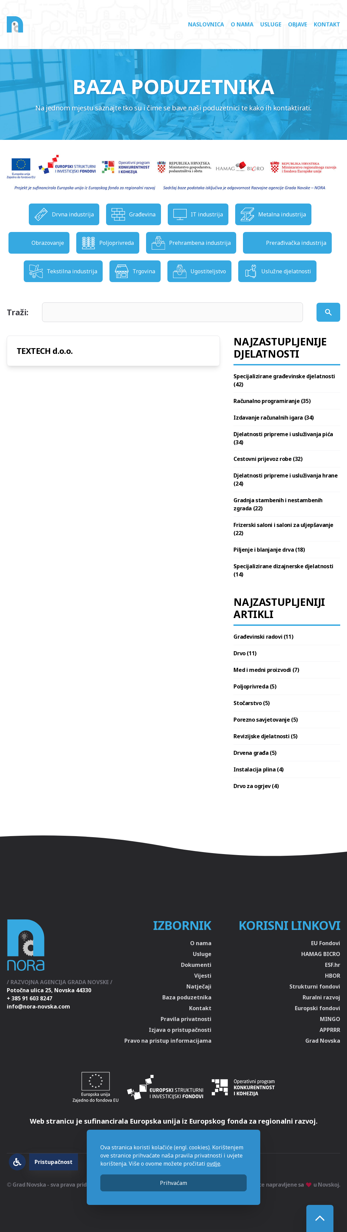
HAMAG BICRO (320, 954)
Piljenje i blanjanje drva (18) (269, 549)
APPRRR (330, 1030)
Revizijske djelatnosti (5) (265, 736)
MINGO (330, 1019)
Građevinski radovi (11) (263, 636)
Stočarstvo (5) (251, 703)
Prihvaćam (173, 1183)
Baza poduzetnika (186, 997)
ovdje (213, 1163)
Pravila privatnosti (186, 1019)
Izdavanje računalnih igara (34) (273, 417)
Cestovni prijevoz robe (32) (267, 459)
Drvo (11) (244, 653)
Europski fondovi (317, 1008)
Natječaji (198, 986)
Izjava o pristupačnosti (180, 1030)
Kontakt (327, 24)
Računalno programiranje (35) (271, 401)
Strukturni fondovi (314, 986)
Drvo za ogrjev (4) (256, 786)
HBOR (332, 975)
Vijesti (202, 975)
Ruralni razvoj (321, 997)
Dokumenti (196, 965)
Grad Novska (322, 1040)
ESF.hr (332, 965)
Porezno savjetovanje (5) (265, 719)
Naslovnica (206, 24)
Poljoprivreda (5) (254, 686)
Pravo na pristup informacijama (167, 1040)
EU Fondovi (325, 943)
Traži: (17, 312)
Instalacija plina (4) (258, 769)
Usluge (270, 24)
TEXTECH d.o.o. (45, 350)
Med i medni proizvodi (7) (266, 670)
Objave (297, 24)
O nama (242, 24)
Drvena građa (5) (255, 753)
